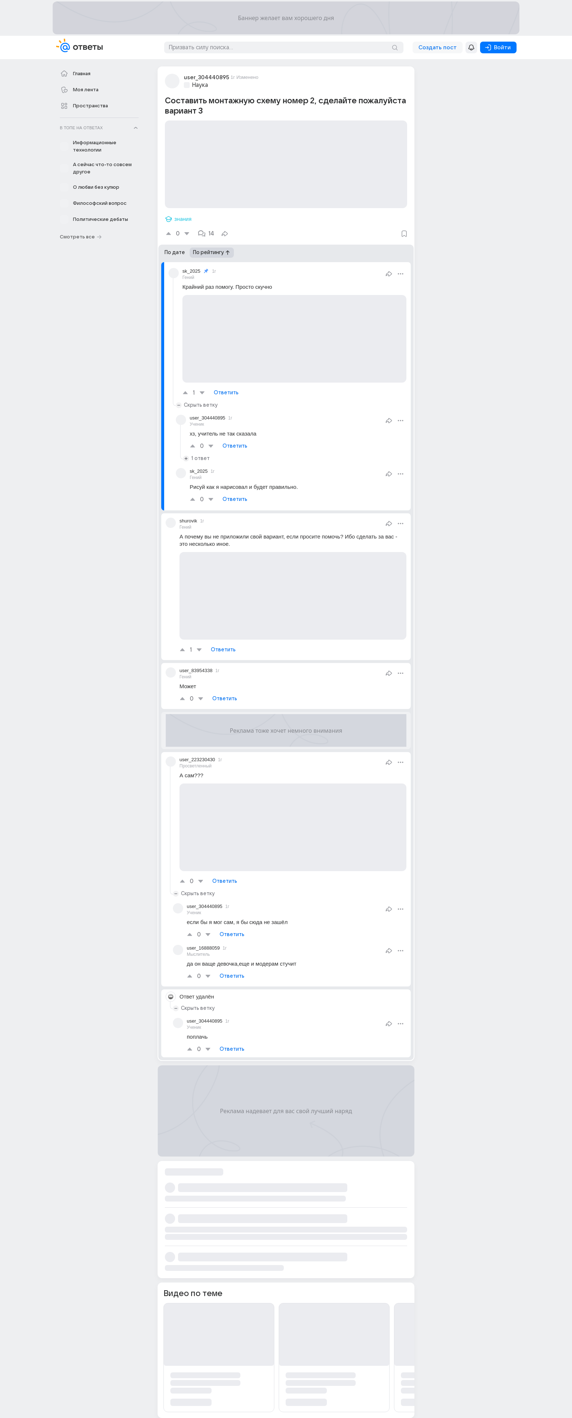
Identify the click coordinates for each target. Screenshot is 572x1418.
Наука (200, 85)
